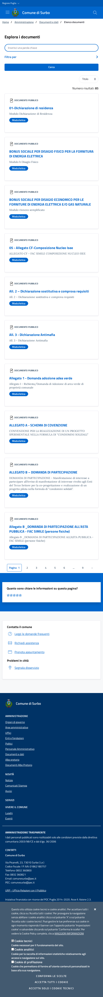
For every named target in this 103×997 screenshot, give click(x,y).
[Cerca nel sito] (95, 12)
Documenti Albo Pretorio (18, 765)
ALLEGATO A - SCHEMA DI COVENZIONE (38, 425)
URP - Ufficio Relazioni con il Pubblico (25, 890)
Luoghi (9, 813)
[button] (11, 3)
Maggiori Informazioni (69, 933)
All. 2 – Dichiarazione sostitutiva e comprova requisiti (49, 291)
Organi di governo (15, 722)
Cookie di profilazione (28, 962)
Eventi (8, 818)
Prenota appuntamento (25, 652)
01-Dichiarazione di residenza (31, 108)
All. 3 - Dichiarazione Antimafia (32, 334)
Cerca (51, 67)
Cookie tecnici (23, 941)
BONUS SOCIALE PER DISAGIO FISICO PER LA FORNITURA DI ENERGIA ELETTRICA (51, 154)
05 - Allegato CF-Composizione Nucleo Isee (41, 247)
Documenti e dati (48, 22)
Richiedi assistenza (23, 643)
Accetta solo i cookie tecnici (51, 988)
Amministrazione (24, 22)
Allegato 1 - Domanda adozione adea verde (40, 378)
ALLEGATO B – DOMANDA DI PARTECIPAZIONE (43, 472)
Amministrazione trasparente (25, 832)
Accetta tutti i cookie (51, 982)
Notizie (9, 780)
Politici (8, 744)
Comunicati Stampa (16, 786)
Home (5, 22)
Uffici (8, 733)
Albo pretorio (12, 760)
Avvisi (8, 791)
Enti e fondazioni (14, 738)
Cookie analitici (24, 949)
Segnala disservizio (23, 667)
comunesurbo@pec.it (24, 878)
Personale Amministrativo (19, 749)
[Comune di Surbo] (33, 12)
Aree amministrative (16, 727)
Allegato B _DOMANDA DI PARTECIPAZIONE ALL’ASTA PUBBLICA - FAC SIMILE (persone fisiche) (48, 529)
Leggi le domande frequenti (28, 634)
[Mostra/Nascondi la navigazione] (7, 12)
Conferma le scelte (51, 976)
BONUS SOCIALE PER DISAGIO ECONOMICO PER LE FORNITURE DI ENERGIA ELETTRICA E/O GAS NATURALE (50, 202)
